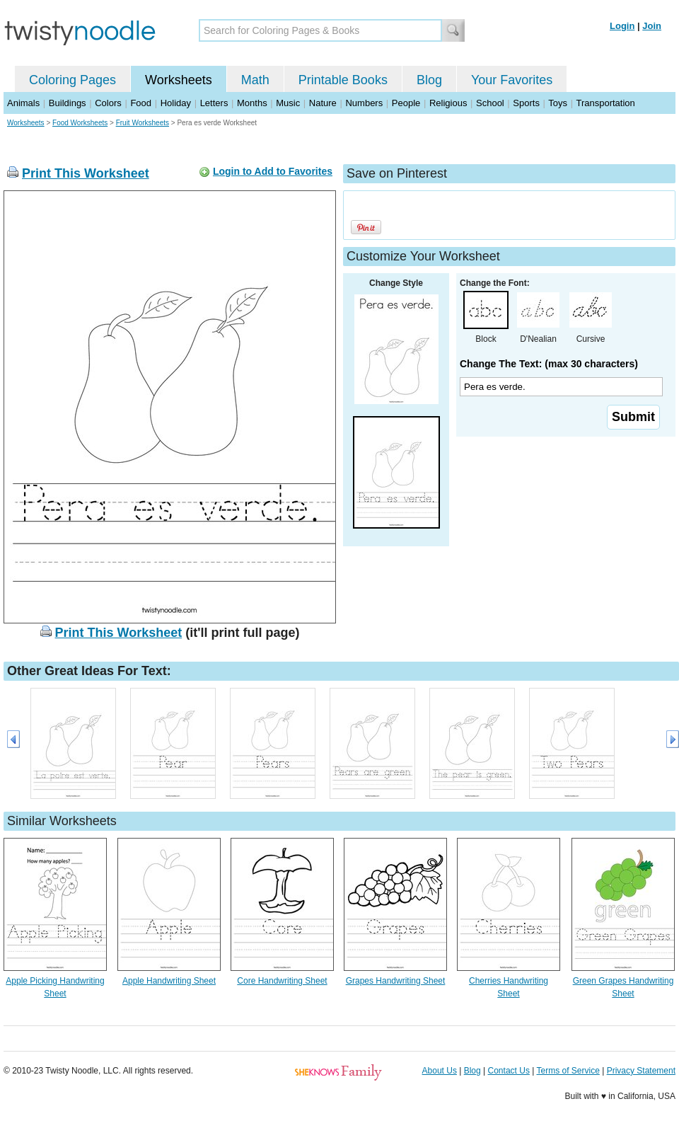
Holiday (176, 103)
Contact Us (509, 1071)
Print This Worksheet (85, 173)
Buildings (67, 103)
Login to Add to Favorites (272, 171)
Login (622, 26)
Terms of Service (567, 1071)
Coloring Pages (72, 80)
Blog (429, 80)
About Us (439, 1071)
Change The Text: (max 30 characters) (549, 363)
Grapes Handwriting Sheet (396, 981)
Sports (526, 103)
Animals (23, 103)
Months (252, 103)
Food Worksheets (80, 123)
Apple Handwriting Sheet (169, 981)
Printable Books (343, 80)
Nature (323, 103)
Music (288, 103)
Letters (214, 103)
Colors (108, 103)
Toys (557, 103)
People (406, 103)
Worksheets (178, 80)
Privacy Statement (641, 1071)
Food (140, 103)
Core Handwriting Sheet (282, 981)
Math (255, 80)
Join (651, 26)
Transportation (605, 103)
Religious (448, 103)
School (490, 103)
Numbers (364, 103)
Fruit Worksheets (142, 123)
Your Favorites (511, 80)
